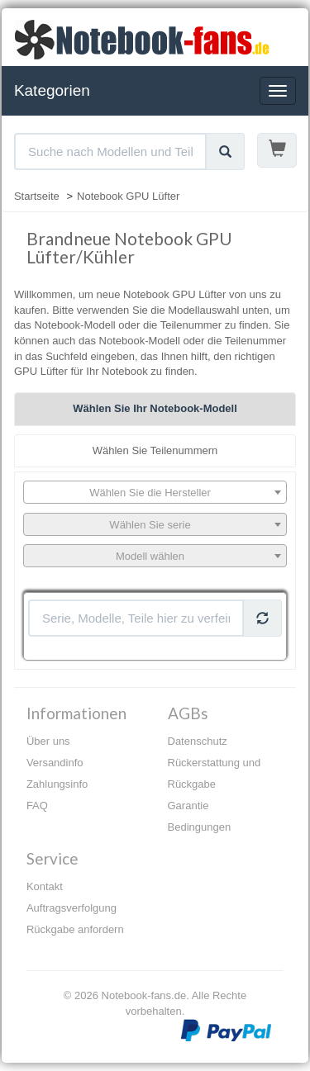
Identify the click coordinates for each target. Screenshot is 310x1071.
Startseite (37, 196)
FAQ (37, 805)
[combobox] (155, 492)
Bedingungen (199, 827)
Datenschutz (197, 741)
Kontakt (44, 886)
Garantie (188, 805)
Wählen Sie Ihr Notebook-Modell (155, 408)
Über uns (48, 741)
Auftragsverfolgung (71, 908)
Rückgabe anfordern (75, 929)
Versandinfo (54, 762)
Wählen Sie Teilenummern (155, 450)
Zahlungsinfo (57, 784)
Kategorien (52, 90)
